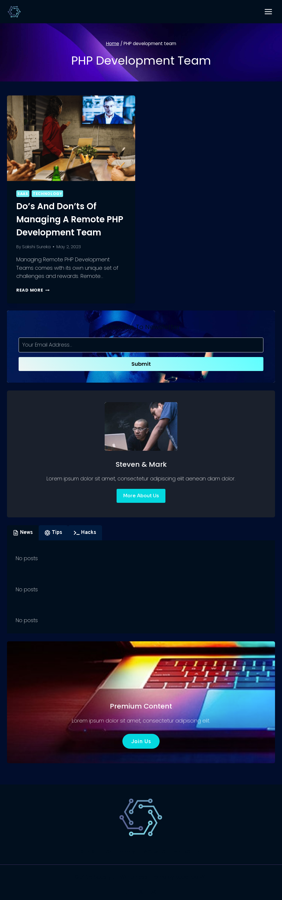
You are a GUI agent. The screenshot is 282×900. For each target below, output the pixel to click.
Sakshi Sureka (36, 247)
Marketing (187, 851)
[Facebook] (128, 892)
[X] (141, 892)
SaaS (22, 193)
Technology (47, 193)
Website (154, 851)
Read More (32, 290)
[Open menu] (268, 11)
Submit (141, 364)
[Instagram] (153, 892)
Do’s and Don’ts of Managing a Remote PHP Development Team (70, 219)
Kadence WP (191, 877)
